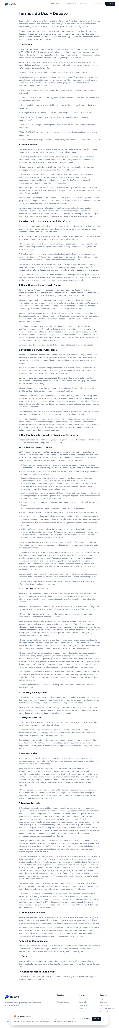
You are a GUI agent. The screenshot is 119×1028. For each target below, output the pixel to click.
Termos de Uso (84, 1012)
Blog (101, 999)
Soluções (56, 4)
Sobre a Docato (84, 999)
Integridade (83, 1005)
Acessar (110, 4)
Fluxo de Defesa (63, 1002)
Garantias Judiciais (64, 999)
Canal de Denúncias (107, 1012)
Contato (84, 4)
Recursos (97, 4)
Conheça (103, 1002)
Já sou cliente (105, 1005)
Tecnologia (70, 4)
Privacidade (83, 1009)
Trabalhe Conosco (107, 1009)
